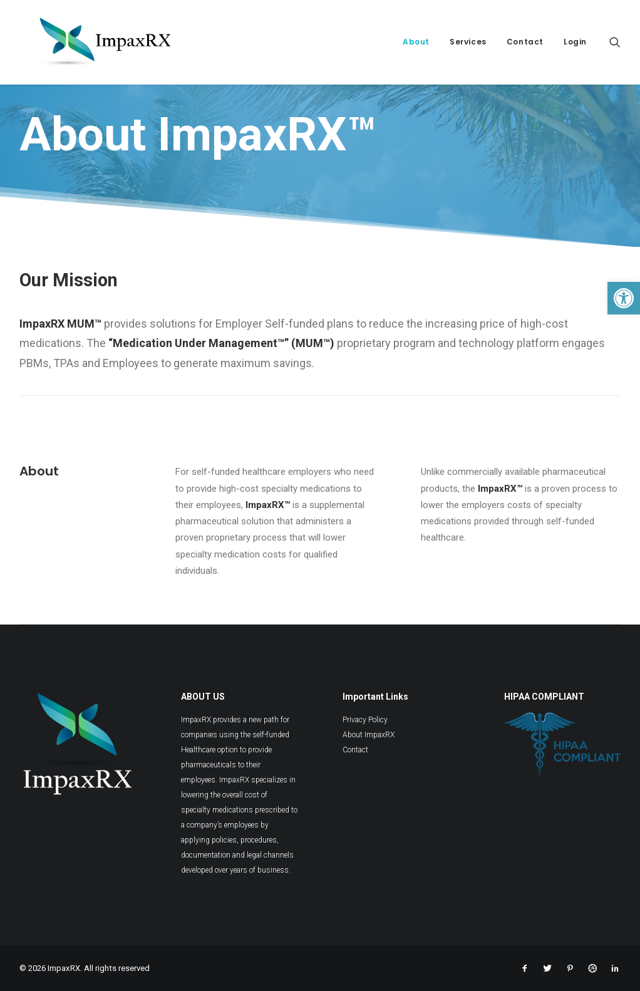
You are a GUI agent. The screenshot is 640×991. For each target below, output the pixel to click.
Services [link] (468, 41)
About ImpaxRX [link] (369, 734)
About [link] (416, 41)
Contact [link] (525, 41)
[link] (623, 298)
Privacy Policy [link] (365, 719)
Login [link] (575, 41)
